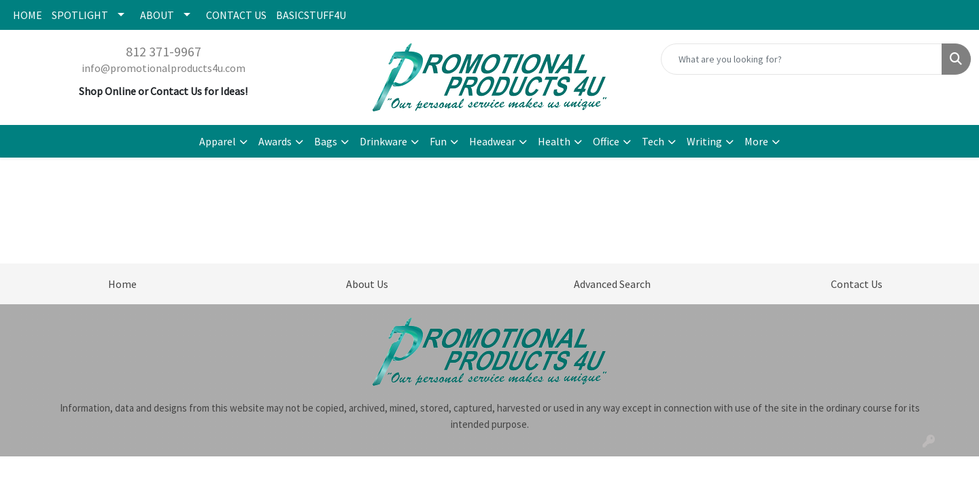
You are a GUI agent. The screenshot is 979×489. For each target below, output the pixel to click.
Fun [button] (438, 141)
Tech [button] (653, 141)
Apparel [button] (217, 141)
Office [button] (606, 141)
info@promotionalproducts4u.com (163, 68)
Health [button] (554, 141)
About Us (367, 284)
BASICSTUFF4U (311, 15)
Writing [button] (704, 141)
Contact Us (856, 284)
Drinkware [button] (383, 141)
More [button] (756, 141)
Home (122, 284)
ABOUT (157, 15)
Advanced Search (612, 284)
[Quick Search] (801, 59)
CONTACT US (236, 15)
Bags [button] (325, 141)
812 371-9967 (163, 51)
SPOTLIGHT (80, 15)
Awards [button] (275, 141)
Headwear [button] (492, 141)
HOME (27, 15)
